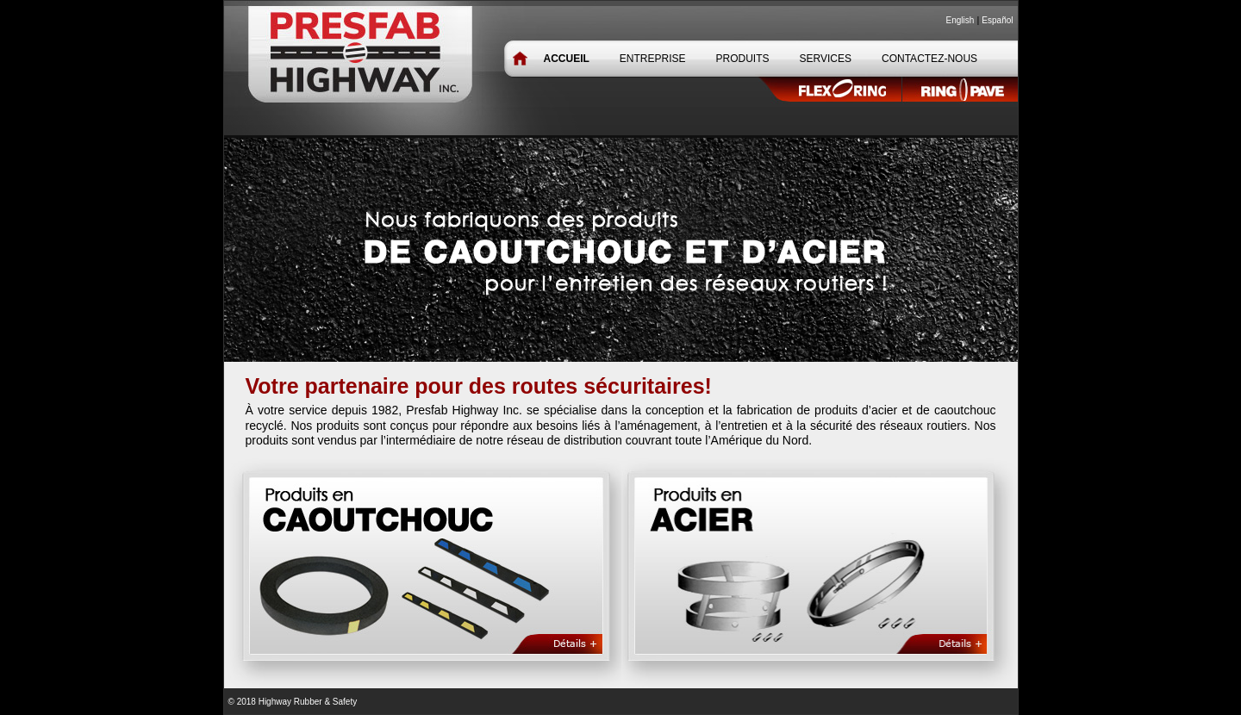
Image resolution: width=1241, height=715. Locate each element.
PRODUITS (743, 59)
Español (997, 20)
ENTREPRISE (653, 59)
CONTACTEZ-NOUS (929, 59)
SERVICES (825, 59)
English (960, 20)
